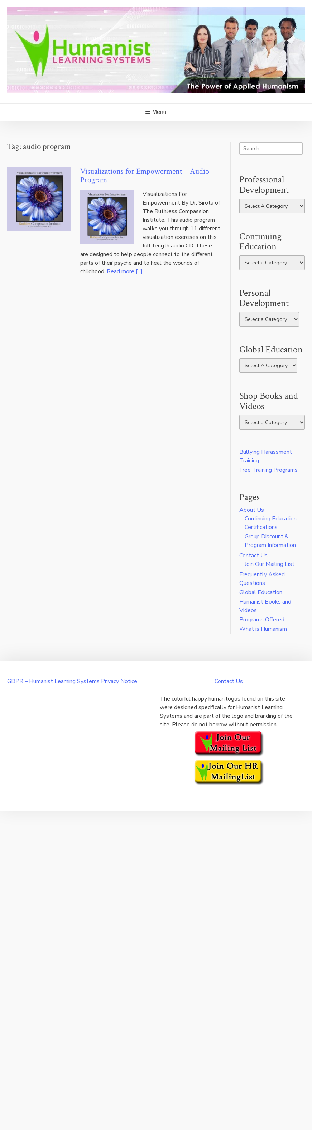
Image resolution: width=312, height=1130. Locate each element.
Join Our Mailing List (269, 564)
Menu (155, 112)
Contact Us (253, 555)
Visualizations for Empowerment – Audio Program (144, 175)
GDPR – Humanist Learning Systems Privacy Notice (72, 681)
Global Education (260, 592)
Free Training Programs (268, 470)
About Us (251, 510)
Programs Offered (261, 620)
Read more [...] (125, 271)
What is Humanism (263, 629)
